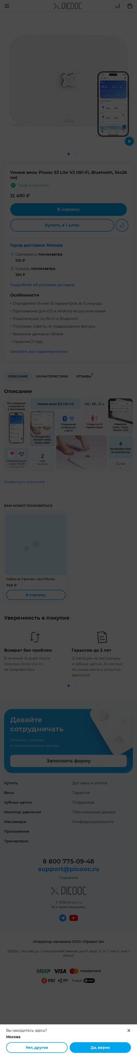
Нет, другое (37, 1047)
